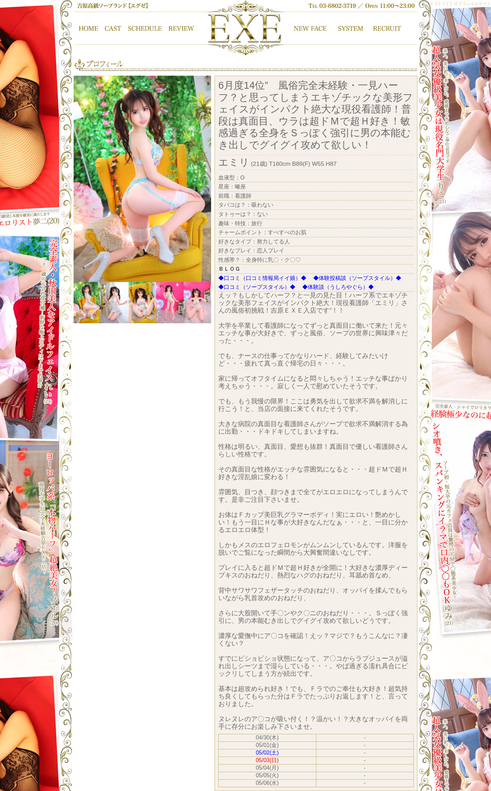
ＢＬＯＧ (229, 269)
